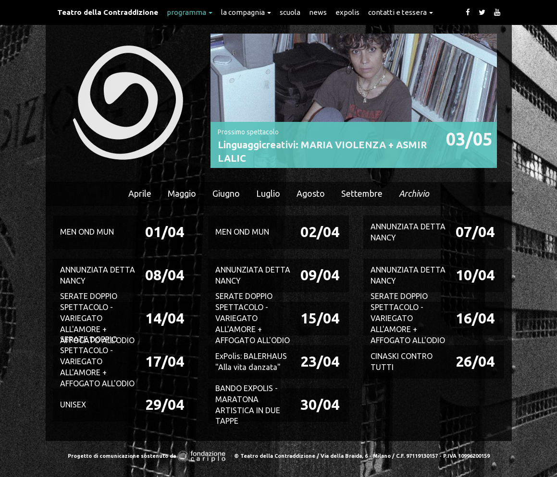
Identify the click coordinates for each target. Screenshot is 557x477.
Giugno (226, 193)
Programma (189, 12)
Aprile (139, 193)
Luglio (268, 193)
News (318, 12)
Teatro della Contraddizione (107, 12)
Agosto (311, 193)
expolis (347, 12)
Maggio (182, 193)
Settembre (362, 193)
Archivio (414, 193)
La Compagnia (246, 12)
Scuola (290, 12)
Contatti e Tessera (400, 12)
